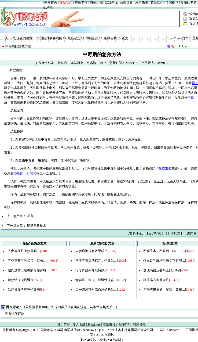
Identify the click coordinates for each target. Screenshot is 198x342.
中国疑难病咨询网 (49, 38)
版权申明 (124, 324)
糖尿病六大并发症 (156, 280)
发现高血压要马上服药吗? (161, 270)
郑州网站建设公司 (140, 330)
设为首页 (63, 324)
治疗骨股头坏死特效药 (24, 289)
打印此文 (174, 233)
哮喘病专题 (189, 2)
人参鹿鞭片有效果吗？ (24, 251)
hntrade (174, 330)
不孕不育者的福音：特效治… (29, 260)
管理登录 (139, 324)
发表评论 (135, 233)
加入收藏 (78, 324)
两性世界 (126, 2)
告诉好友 (154, 233)
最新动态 (74, 38)
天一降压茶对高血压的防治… (96, 289)
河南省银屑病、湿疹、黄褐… (164, 289)
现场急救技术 (36, 226)
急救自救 (110, 38)
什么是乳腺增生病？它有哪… (164, 260)
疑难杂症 (111, 2)
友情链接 (109, 324)
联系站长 (93, 324)
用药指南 (141, 2)
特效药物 (96, 2)
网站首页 (50, 2)
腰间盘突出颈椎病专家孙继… (29, 270)
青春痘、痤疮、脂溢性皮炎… (96, 280)
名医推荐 (156, 2)
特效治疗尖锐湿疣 (21, 280)
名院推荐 (172, 2)
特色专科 (81, 2)
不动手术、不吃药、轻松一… (164, 251)
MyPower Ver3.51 (111, 339)
